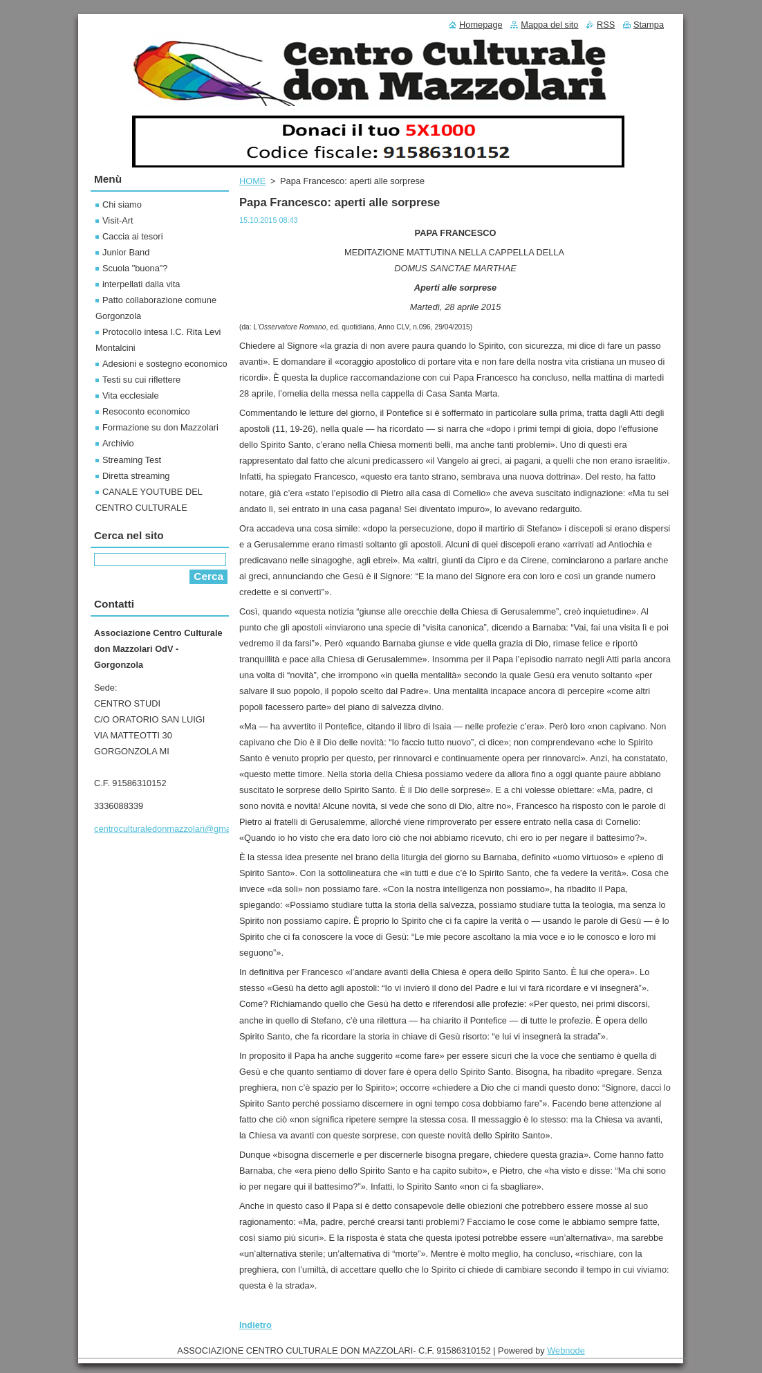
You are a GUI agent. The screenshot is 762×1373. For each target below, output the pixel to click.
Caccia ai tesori (132, 236)
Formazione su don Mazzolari (160, 427)
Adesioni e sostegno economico (164, 363)
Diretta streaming (135, 476)
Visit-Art (117, 220)
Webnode (566, 1350)
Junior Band (125, 252)
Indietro (255, 1325)
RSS (606, 24)
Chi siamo (122, 204)
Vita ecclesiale (130, 395)
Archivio (118, 443)
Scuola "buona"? (134, 268)
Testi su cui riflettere (141, 379)
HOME (252, 181)
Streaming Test (131, 460)
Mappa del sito (549, 24)
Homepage (481, 24)
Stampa (648, 24)
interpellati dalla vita (141, 284)
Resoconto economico (146, 411)
